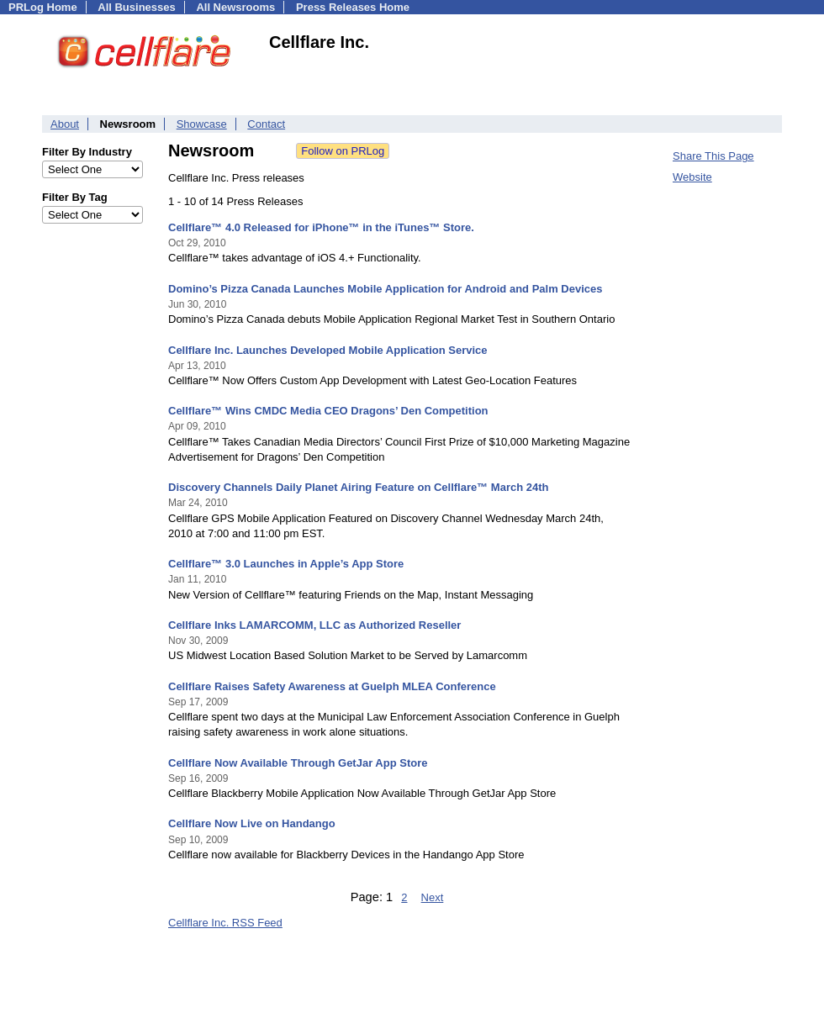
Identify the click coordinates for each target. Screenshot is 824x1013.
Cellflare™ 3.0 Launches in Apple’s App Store (286, 563)
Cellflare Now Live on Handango (251, 823)
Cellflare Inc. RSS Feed (225, 922)
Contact (266, 124)
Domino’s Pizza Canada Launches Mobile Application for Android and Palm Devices (385, 288)
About (64, 124)
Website (692, 177)
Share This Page (713, 156)
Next (432, 897)
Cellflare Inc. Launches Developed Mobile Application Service (328, 350)
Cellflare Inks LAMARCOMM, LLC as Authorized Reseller (314, 625)
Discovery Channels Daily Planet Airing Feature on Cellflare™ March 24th (358, 487)
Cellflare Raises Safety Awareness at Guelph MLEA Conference (332, 686)
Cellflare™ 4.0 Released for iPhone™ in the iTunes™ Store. (321, 227)
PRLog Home (42, 7)
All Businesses (137, 7)
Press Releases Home (352, 7)
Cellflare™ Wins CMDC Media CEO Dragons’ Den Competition (328, 410)
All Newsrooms (235, 7)
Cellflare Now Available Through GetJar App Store (297, 763)
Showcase (202, 124)
